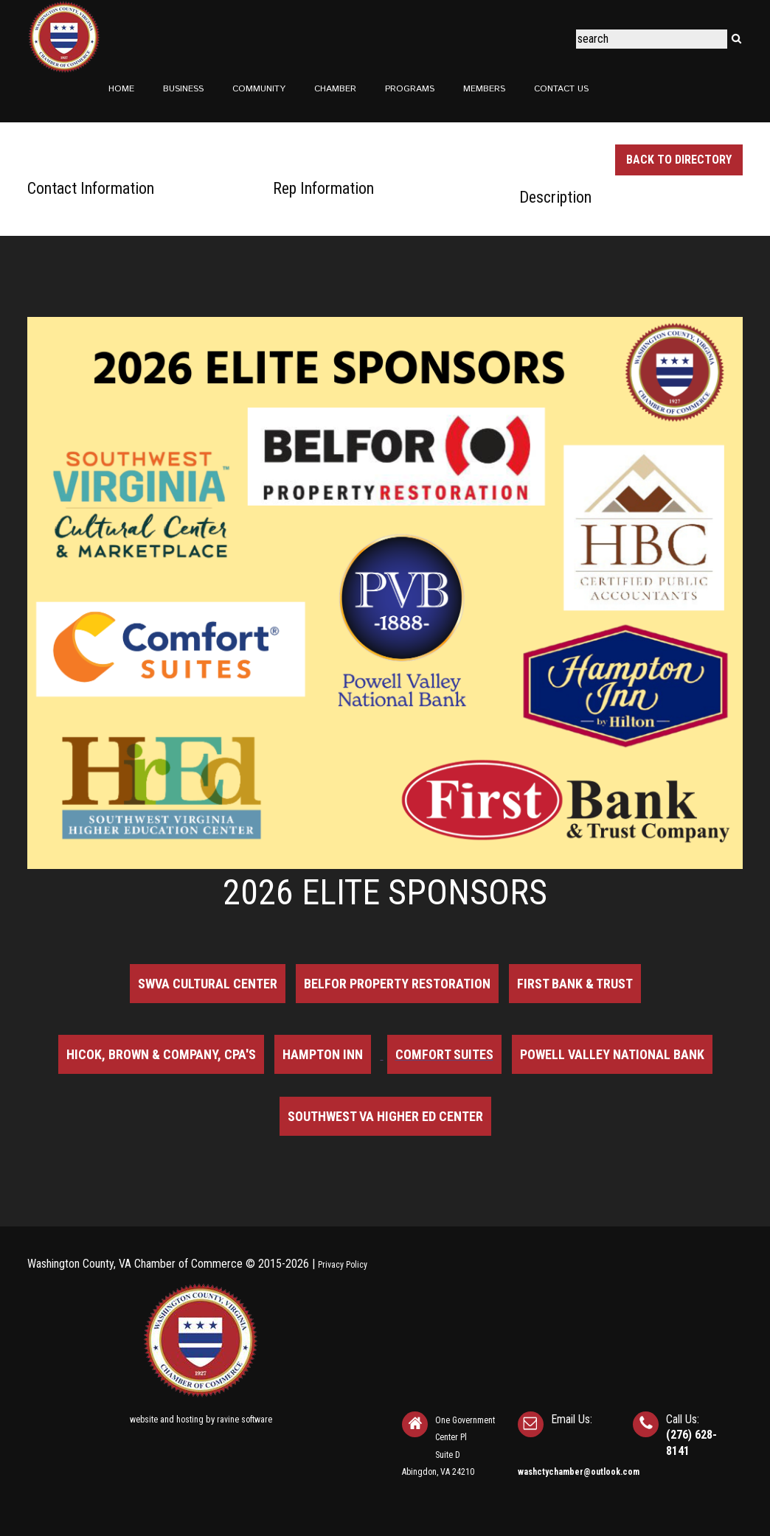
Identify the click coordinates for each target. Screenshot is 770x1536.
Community (258, 89)
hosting (190, 1419)
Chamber (335, 89)
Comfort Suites (444, 1054)
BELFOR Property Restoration (397, 983)
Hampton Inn (322, 1054)
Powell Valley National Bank (612, 1054)
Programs (409, 89)
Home (121, 89)
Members (484, 89)
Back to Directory (679, 160)
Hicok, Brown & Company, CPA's (161, 1054)
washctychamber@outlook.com (578, 1472)
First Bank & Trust (575, 983)
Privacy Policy (342, 1265)
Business (183, 89)
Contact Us (561, 89)
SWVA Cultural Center (207, 983)
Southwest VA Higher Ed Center (385, 1116)
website (144, 1419)
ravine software (244, 1419)
